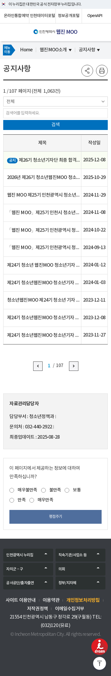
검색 (55, 124)
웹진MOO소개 (53, 50)
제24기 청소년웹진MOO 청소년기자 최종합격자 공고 (44, 317)
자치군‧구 (14, 569)
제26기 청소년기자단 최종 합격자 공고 (44, 160)
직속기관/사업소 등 (72, 555)
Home (26, 50)
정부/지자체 (67, 583)
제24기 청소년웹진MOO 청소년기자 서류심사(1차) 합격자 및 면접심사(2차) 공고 (44, 335)
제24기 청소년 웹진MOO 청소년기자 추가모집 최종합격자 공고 (44, 265)
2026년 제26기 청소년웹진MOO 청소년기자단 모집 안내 (44, 177)
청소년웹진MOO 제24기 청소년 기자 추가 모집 (44, 300)
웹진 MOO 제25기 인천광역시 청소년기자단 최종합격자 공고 (44, 195)
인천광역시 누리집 (19, 555)
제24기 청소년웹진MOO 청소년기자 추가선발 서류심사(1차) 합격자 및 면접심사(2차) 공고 (44, 282)
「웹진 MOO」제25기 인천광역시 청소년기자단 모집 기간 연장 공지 (44, 230)
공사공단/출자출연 (20, 583)
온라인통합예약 (16, 15)
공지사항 (87, 50)
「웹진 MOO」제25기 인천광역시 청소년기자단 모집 (44, 247)
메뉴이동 (7, 50)
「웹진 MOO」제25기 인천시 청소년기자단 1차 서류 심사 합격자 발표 (44, 212)
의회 (61, 569)
